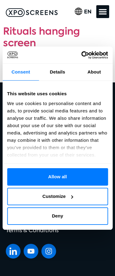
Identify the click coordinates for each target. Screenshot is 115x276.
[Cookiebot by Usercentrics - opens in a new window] (82, 55)
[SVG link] (32, 12)
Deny (57, 215)
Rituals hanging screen (41, 37)
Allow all (57, 176)
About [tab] (94, 71)
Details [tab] (57, 71)
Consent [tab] (20, 71)
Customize (57, 196)
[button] (102, 11)
